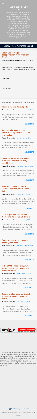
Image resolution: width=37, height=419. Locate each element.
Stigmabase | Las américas (18, 7)
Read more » (29, 124)
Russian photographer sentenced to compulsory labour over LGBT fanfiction (16, 296)
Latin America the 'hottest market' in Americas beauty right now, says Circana (16, 160)
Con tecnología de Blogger (19, 409)
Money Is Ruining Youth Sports (15, 107)
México (18, 342)
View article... (6, 78)
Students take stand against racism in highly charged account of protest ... (16, 132)
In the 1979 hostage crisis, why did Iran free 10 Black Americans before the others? (15, 268)
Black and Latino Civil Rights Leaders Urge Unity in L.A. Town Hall (15, 188)
